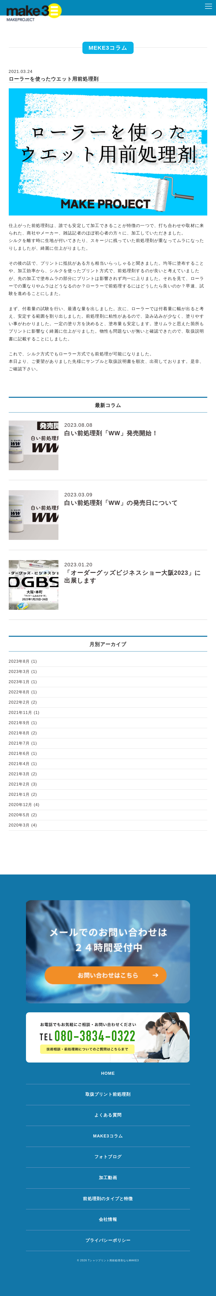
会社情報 (108, 1219)
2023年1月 (23, 682)
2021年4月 (23, 764)
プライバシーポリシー (108, 1240)
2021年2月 (23, 784)
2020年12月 (24, 805)
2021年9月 (23, 723)
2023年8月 (23, 661)
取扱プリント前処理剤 (108, 1094)
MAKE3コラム (108, 1136)
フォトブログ (108, 1156)
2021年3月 (23, 774)
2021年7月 (23, 743)
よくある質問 (108, 1115)
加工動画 (108, 1177)
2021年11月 (24, 712)
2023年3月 (23, 671)
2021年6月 (23, 753)
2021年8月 (23, 733)
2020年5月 (23, 815)
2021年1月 (23, 794)
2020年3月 (23, 825)
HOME (108, 1073)
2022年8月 (23, 692)
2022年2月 (23, 702)
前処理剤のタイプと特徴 (108, 1198)
